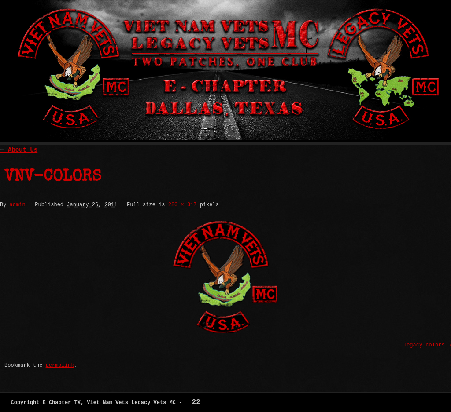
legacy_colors (424, 345)
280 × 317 (182, 205)
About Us (18, 149)
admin (18, 205)
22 (196, 402)
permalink (60, 365)
